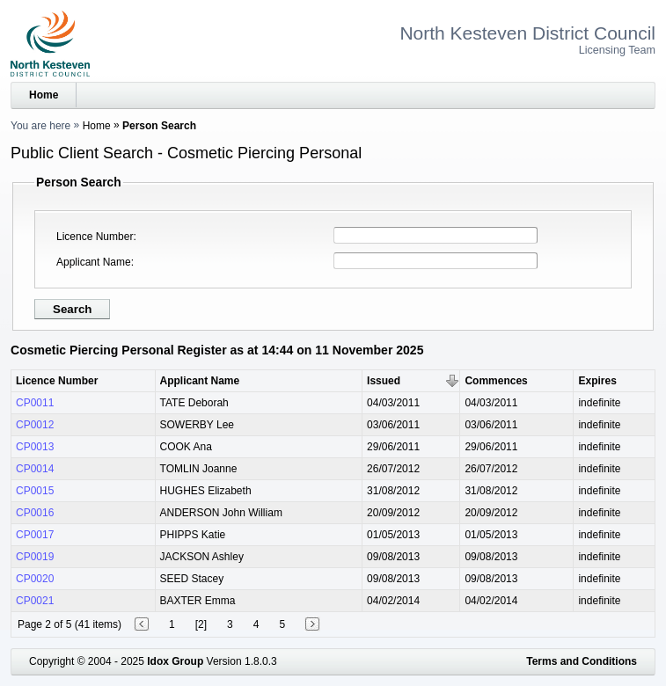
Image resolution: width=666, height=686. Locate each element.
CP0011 (35, 403)
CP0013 (35, 447)
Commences (496, 381)
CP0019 (35, 557)
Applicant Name (93, 262)
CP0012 (35, 425)
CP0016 (35, 513)
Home (43, 95)
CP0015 (35, 491)
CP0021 (35, 601)
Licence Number (94, 236)
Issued (383, 381)
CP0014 (35, 469)
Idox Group (175, 661)
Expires (597, 381)
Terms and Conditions (581, 661)
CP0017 (35, 535)
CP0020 (35, 579)
